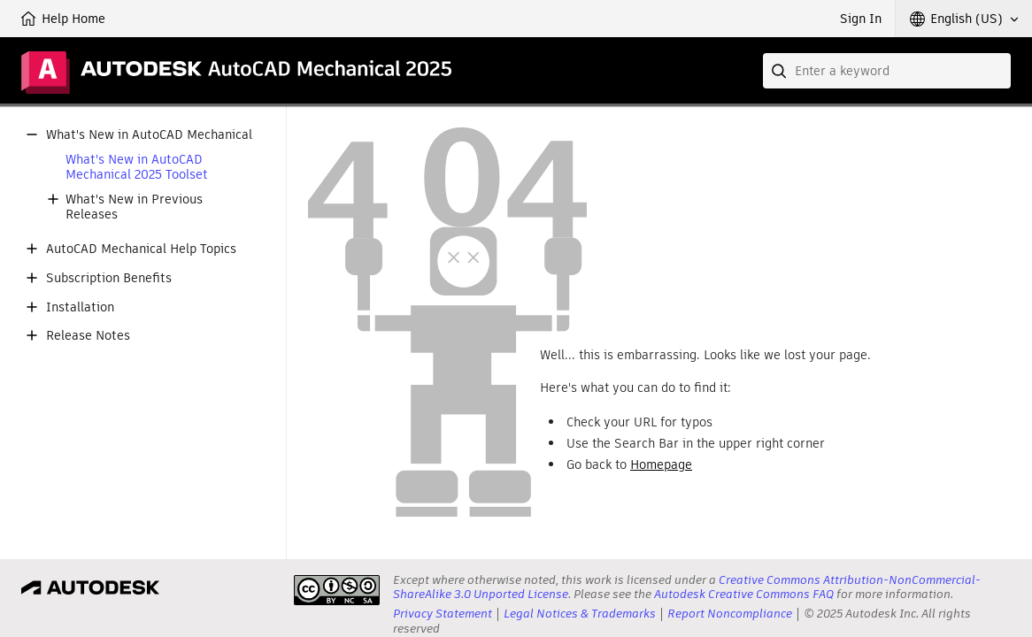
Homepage (661, 464)
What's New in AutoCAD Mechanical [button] (149, 134)
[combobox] (887, 70)
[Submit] (780, 70)
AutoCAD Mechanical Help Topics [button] (141, 249)
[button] (964, 18)
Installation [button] (80, 307)
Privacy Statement (442, 613)
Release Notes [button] (88, 335)
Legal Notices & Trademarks (580, 613)
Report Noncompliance (729, 613)
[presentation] (337, 590)
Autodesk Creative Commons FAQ (744, 594)
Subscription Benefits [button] (109, 278)
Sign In (861, 18)
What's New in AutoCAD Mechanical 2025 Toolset (136, 167)
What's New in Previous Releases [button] (134, 207)
